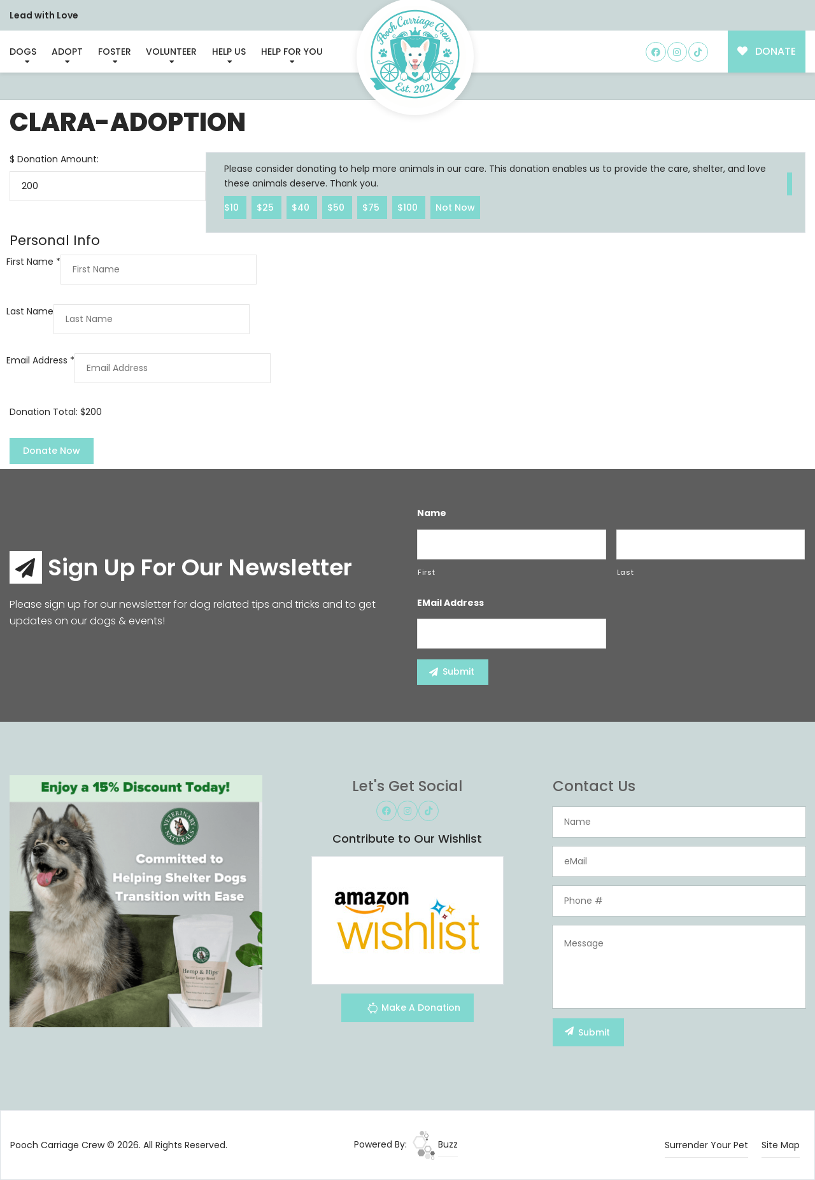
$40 (302, 207)
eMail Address (450, 602)
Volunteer (171, 51)
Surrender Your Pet (706, 1145)
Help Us (229, 51)
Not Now (455, 207)
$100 (408, 207)
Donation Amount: (58, 159)
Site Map (781, 1145)
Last (625, 572)
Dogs (23, 51)
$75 (372, 207)
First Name (33, 261)
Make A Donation (413, 1009)
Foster (114, 51)
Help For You (292, 51)
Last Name (29, 311)
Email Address (40, 360)
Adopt (67, 51)
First (426, 572)
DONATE (767, 51)
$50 (337, 207)
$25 (266, 207)
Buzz (435, 1144)
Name (431, 513)
